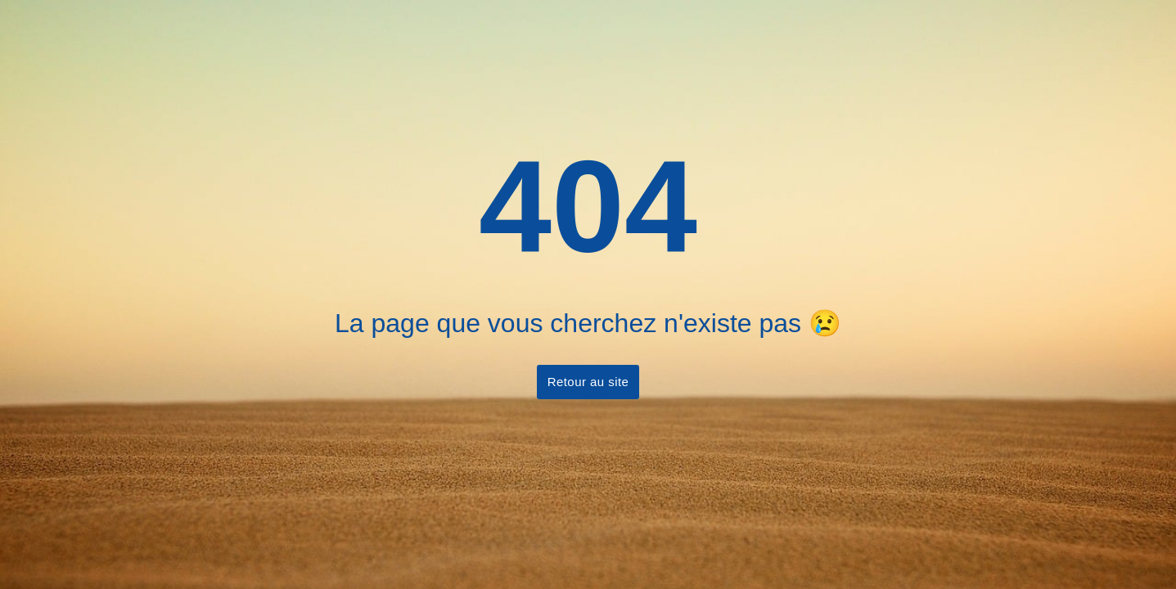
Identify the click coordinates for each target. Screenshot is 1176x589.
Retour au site (588, 382)
